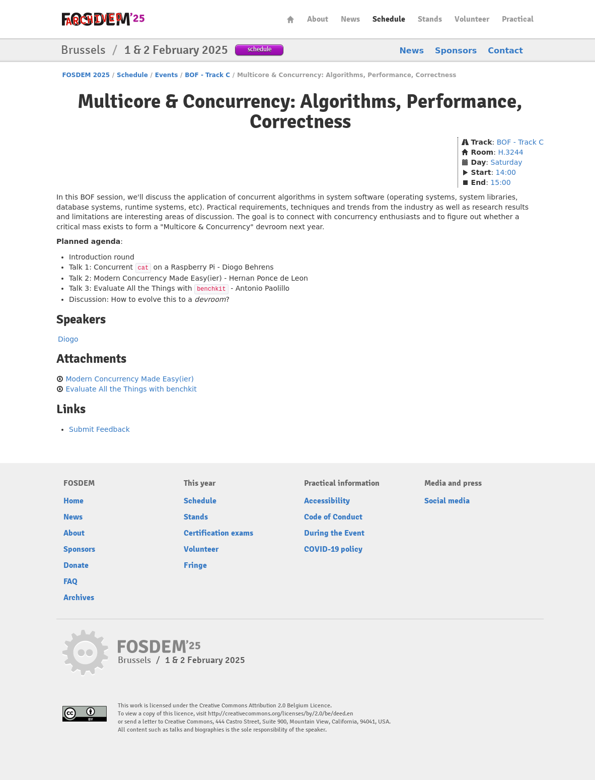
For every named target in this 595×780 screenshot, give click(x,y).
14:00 (506, 172)
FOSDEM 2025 (86, 75)
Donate (76, 565)
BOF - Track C (207, 75)
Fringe (195, 565)
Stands (430, 19)
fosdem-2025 (103, 19)
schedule (259, 49)
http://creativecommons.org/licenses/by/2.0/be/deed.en (280, 714)
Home (290, 19)
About (317, 19)
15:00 (500, 182)
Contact (505, 50)
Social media (447, 501)
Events (166, 75)
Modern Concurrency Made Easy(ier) (129, 379)
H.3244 (510, 152)
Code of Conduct (333, 517)
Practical (518, 19)
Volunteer (472, 19)
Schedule (389, 19)
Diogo (68, 339)
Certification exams (218, 533)
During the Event (334, 533)
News (350, 19)
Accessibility (327, 501)
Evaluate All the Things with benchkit (130, 389)
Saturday (507, 162)
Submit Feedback (99, 429)
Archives (78, 598)
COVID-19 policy (333, 549)
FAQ (70, 581)
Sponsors (456, 50)
